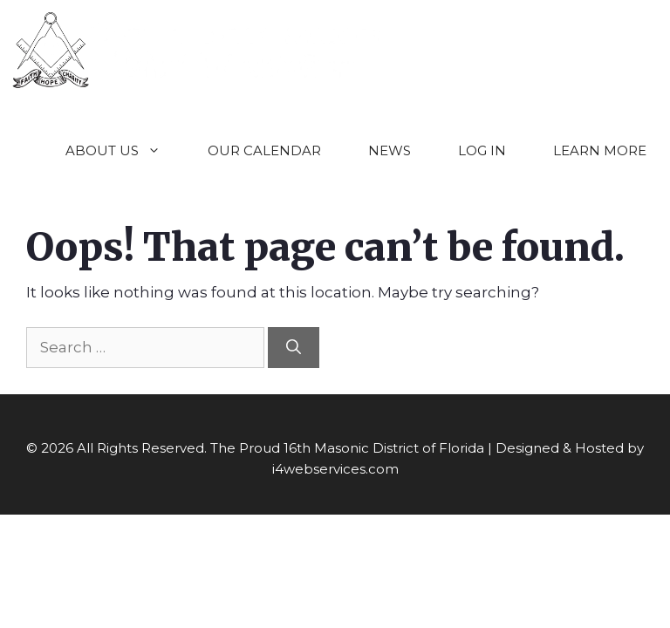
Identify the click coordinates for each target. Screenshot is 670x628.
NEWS (389, 150)
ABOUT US (124, 150)
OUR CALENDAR (264, 150)
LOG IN (482, 150)
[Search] (293, 348)
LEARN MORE (599, 150)
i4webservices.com (335, 469)
